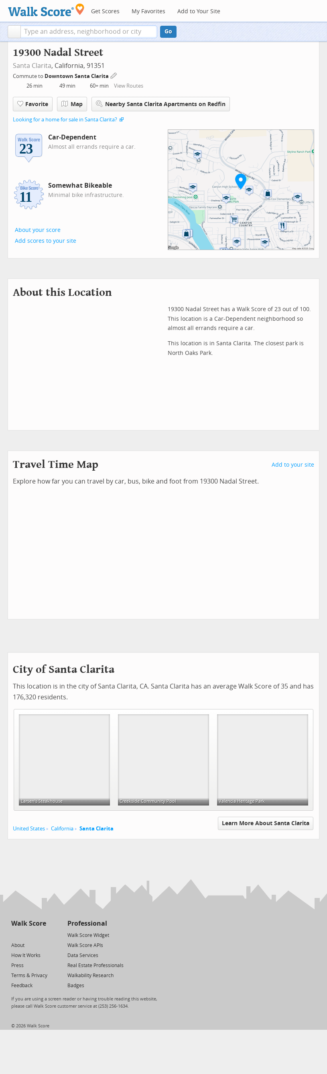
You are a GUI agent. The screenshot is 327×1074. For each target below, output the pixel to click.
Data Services (82, 955)
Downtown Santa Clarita (77, 76)
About (17, 945)
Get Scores (105, 11)
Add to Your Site (198, 11)
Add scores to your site (45, 241)
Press (17, 965)
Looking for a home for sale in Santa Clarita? (65, 120)
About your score (38, 230)
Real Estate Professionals (95, 965)
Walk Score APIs (85, 945)
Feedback (21, 985)
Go (168, 31)
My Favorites (148, 11)
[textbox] (88, 31)
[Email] (40, 934)
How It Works (26, 955)
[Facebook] (28, 934)
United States (29, 829)
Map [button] (72, 104)
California (62, 829)
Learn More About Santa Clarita (265, 823)
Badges (75, 985)
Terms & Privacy (29, 975)
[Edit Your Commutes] (114, 75)
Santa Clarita (32, 66)
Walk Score (28, 923)
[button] (14, 31)
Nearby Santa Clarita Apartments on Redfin (160, 104)
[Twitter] (15, 934)
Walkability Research (90, 975)
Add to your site (293, 464)
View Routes (128, 86)
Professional (87, 923)
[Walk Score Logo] (46, 9)
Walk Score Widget (88, 935)
